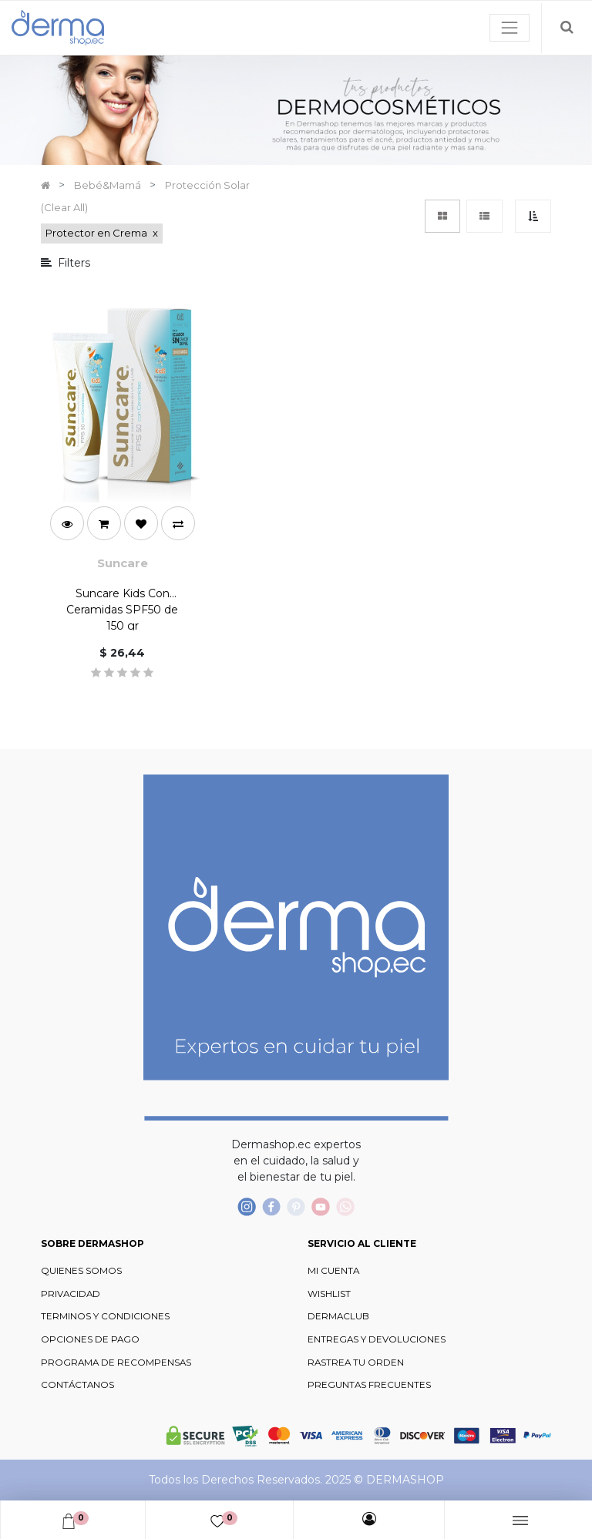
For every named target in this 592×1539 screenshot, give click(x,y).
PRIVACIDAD (70, 1294)
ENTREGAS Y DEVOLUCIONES (377, 1339)
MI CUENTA (333, 1270)
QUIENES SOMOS (81, 1270)
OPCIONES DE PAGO (90, 1339)
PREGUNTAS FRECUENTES (369, 1384)
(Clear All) (64, 207)
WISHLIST (329, 1294)
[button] (533, 216)
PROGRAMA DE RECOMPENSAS (116, 1362)
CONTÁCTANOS (77, 1384)
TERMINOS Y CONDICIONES (105, 1316)
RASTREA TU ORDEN (356, 1362)
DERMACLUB (338, 1316)
